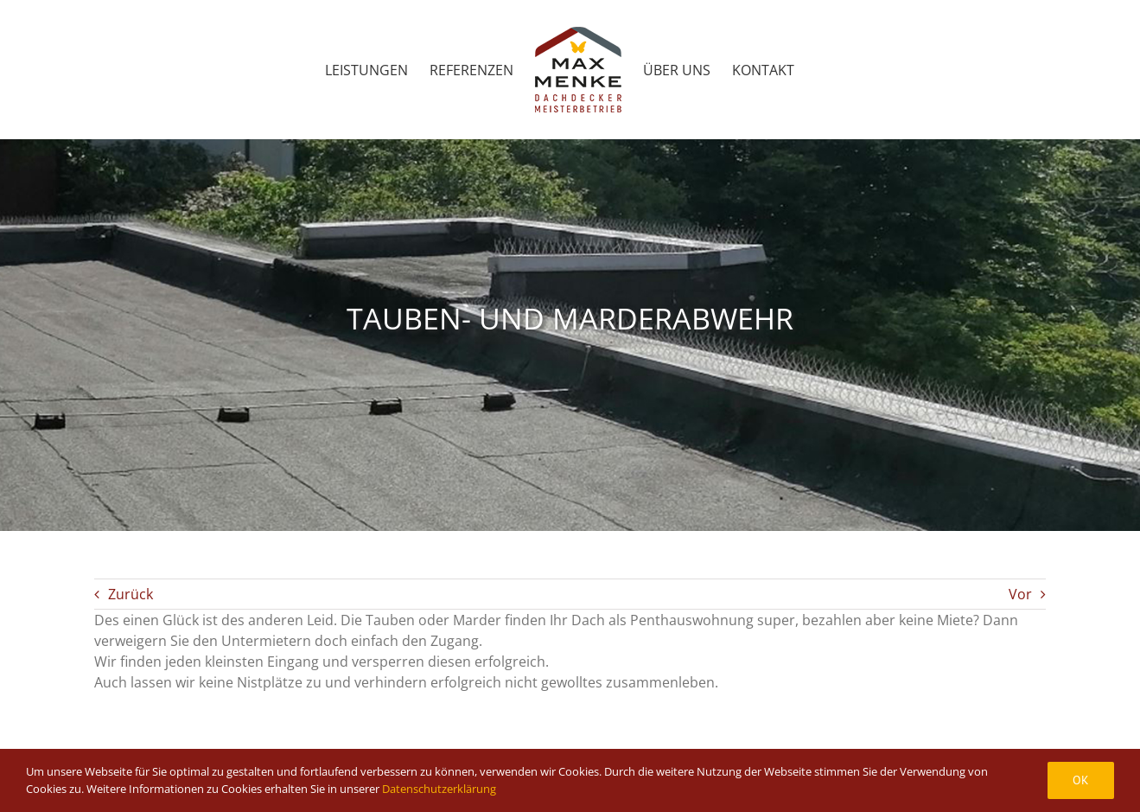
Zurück (130, 594)
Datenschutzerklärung (439, 788)
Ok (1081, 780)
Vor (1020, 594)
